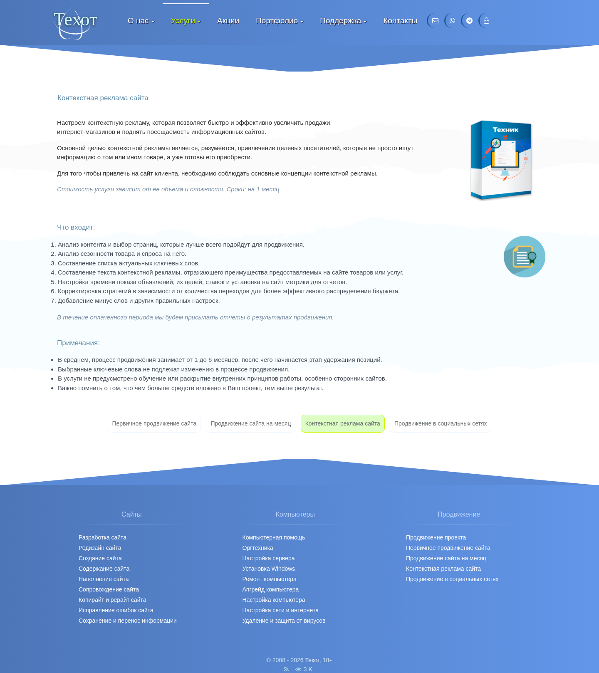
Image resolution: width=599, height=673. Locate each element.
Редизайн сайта (100, 547)
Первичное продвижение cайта (154, 423)
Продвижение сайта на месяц (250, 423)
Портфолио (277, 20)
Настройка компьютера (274, 599)
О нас (138, 20)
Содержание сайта (104, 568)
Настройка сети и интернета (281, 610)
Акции (228, 20)
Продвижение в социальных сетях (440, 423)
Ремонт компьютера (270, 579)
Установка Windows (269, 568)
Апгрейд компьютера (271, 589)
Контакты (400, 20)
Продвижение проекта (436, 537)
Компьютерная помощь (274, 537)
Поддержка (340, 20)
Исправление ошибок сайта (116, 610)
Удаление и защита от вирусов (284, 620)
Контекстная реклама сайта (342, 423)
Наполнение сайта (104, 579)
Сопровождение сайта (109, 589)
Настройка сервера (269, 558)
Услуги (183, 20)
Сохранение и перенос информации (128, 620)
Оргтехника (258, 547)
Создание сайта (100, 558)
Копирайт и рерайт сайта (112, 599)
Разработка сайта (102, 537)
